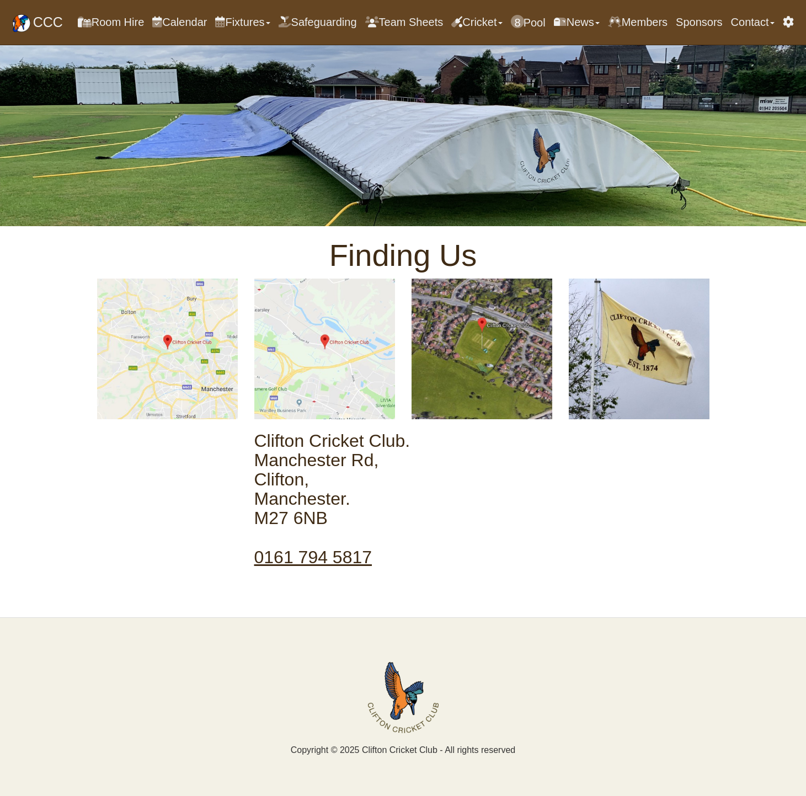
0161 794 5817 (313, 557)
